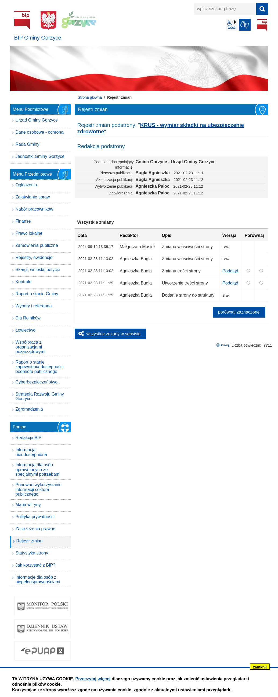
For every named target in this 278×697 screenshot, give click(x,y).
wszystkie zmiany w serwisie (113, 334)
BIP (262, 25)
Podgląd (230, 271)
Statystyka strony (32, 553)
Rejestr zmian (29, 541)
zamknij (260, 667)
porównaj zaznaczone (239, 312)
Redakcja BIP (29, 437)
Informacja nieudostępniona (31, 452)
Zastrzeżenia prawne (36, 529)
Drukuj (224, 345)
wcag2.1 (231, 25)
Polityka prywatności (35, 516)
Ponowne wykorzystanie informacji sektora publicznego (39, 489)
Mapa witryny (28, 504)
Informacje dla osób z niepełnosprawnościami (38, 579)
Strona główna (90, 97)
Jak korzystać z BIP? (36, 565)
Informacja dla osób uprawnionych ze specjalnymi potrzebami (38, 469)
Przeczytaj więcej (93, 679)
